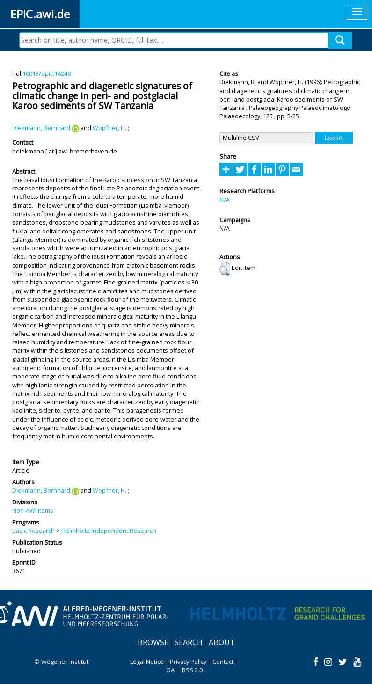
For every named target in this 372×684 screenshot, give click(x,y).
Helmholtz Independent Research (108, 530)
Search (189, 642)
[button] (224, 269)
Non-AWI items (32, 510)
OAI (171, 670)
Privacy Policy (188, 661)
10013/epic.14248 (46, 73)
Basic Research (33, 530)
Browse (153, 642)
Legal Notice (147, 661)
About (222, 642)
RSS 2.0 (192, 670)
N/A (224, 200)
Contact (222, 661)
